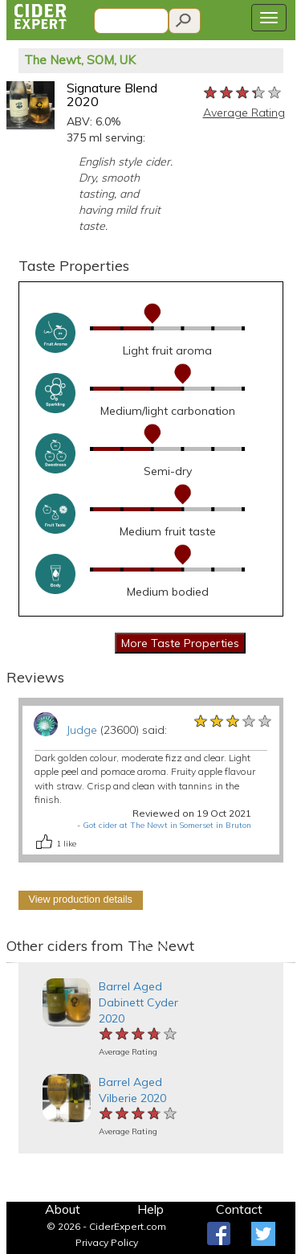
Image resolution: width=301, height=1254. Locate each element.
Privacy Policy (106, 1242)
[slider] (243, 93)
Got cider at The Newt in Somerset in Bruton (167, 825)
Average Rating (244, 112)
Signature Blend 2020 (112, 95)
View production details (80, 899)
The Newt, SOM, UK (80, 60)
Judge (82, 730)
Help (150, 1209)
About (62, 1209)
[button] (13, 962)
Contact (239, 1209)
